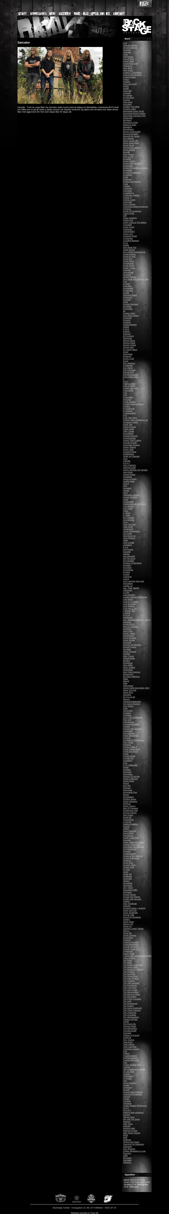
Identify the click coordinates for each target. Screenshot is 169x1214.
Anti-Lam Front (130, 84)
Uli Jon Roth (128, 1072)
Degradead (128, 272)
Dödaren (127, 322)
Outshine (127, 715)
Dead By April (129, 256)
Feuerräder (128, 397)
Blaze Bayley (129, 150)
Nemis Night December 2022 (136, 688)
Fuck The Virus (130, 418)
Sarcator (127, 840)
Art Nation (127, 95)
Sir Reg (126, 869)
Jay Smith (127, 533)
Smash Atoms (129, 894)
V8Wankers (128, 1076)
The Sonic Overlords (132, 1008)
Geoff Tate (128, 424)
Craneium (127, 229)
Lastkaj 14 (128, 586)
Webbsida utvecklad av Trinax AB (84, 1213)
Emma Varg (128, 347)
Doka (125, 302)
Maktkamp (128, 617)
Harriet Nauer (129, 474)
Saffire (126, 829)
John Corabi (128, 543)
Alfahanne (127, 66)
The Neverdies (130, 997)
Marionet (127, 629)
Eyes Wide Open (131, 377)
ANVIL (126, 86)
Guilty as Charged (131, 456)
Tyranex (126, 1067)
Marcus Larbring (130, 627)
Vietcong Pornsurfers (132, 1094)
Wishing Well (129, 1128)
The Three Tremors (132, 1010)
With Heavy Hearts (131, 1133)
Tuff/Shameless (130, 1058)
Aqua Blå (127, 91)
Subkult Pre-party (131, 942)
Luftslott (126, 613)
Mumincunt (128, 674)
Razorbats (128, 774)
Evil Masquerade (130, 374)
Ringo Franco (129, 806)
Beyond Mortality (130, 134)
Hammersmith (129, 468)
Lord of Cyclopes (131, 602)
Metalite (126, 654)
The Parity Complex (132, 999)
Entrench (127, 356)
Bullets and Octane (132, 182)
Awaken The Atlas (131, 107)
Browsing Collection (132, 172)
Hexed (126, 490)
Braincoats (128, 166)
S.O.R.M (127, 822)
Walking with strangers (133, 1112)
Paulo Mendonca (131, 736)
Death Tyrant (129, 268)
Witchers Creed (130, 1131)
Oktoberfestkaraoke (132, 701)
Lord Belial (128, 599)
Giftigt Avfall (128, 429)
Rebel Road (128, 781)
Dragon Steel (129, 313)
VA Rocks (127, 1078)
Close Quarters (130, 218)
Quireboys (128, 760)
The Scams (128, 1006)
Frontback (127, 411)
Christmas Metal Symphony (135, 206)
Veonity (126, 1090)
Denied (126, 284)
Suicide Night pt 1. (131, 949)
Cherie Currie (129, 200)
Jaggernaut (128, 529)
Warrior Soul (128, 1117)
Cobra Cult (128, 220)
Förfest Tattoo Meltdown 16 (135, 420)
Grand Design (129, 438)
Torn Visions (128, 1040)
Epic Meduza (129, 363)
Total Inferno (128, 1044)
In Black (126, 513)
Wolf (125, 1137)
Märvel (126, 681)
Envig (125, 361)
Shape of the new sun (133, 856)
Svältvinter (128, 951)
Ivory (125, 522)
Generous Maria (130, 422)
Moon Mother (129, 667)
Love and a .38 (130, 608)
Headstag (127, 477)
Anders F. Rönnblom (132, 73)
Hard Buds (128, 472)
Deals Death (128, 266)
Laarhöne (127, 577)
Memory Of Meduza (132, 645)
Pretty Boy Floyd (130, 751)
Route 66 (127, 817)
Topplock (127, 1037)
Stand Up (127, 926)
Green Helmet (129, 447)
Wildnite (126, 1126)
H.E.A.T (126, 463)
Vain (125, 1081)
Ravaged (127, 772)
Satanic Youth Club (132, 844)
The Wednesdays (131, 1017)
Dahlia (126, 245)
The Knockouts (130, 985)
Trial (125, 1051)
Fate (125, 393)
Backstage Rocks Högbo (134, 113)
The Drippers (129, 972)
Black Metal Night (131, 143)
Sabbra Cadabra (130, 824)
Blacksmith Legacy (131, 147)
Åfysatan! (127, 1158)
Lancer (126, 579)
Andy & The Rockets (132, 75)
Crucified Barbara (131, 241)
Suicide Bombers (131, 947)
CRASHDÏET (129, 231)
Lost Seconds (129, 604)
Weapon (127, 1121)
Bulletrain (127, 179)
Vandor (126, 1085)
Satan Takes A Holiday (133, 842)
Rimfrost (127, 804)
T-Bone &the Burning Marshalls (137, 956)
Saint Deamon (129, 831)
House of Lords (130, 497)
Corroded (127, 225)
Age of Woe (128, 59)
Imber (125, 511)
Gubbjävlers (128, 454)
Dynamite (127, 318)
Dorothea (127, 306)
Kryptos (126, 572)
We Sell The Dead (131, 1119)
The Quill (127, 1001)
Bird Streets (128, 138)
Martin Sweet (129, 633)
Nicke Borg (128, 692)
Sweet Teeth (128, 953)
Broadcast (127, 170)
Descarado (128, 288)
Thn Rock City (129, 1024)
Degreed (127, 275)
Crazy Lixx (128, 234)
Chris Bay (127, 202)
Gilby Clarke (128, 431)
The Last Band (130, 988)
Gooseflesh (128, 434)
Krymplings (128, 570)
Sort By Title (128, 915)
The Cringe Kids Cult (132, 965)
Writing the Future (131, 1142)
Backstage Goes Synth (133, 111)
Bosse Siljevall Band (132, 163)
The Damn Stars (130, 967)
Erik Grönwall (129, 370)
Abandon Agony (130, 45)
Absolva (126, 50)
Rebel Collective (130, 779)
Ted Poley (127, 960)
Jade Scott (128, 527)
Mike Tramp (128, 656)
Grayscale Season (131, 445)
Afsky (125, 54)
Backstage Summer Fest (134, 116)
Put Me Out (128, 758)
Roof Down (128, 815)
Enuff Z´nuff (128, 359)
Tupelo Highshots (131, 1060)
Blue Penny (128, 154)
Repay (126, 795)
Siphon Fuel (128, 867)
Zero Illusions (129, 1149)
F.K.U (125, 381)
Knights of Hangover (132, 563)
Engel (125, 352)
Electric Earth (129, 343)
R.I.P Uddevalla (130, 765)
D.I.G (125, 243)
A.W (125, 43)
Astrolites (127, 104)
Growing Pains (130, 452)
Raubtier (127, 770)
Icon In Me (128, 508)
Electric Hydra (129, 345)
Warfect (126, 1115)
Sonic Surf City (130, 910)
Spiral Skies (128, 922)
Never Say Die (129, 690)
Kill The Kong (129, 558)
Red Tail (127, 785)
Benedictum (128, 129)
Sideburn (127, 860)
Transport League (131, 1049)
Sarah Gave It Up (131, 838)
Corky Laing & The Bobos (135, 222)
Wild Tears (128, 1124)
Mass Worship (129, 638)
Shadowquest (129, 854)
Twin (125, 1062)
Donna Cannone (130, 304)
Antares (126, 82)
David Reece (129, 250)
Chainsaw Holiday (131, 195)
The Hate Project (131, 978)
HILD (125, 493)
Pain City (127, 720)
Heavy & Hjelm (130, 479)
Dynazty (127, 320)
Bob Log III (128, 157)
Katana (126, 554)
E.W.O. (126, 329)
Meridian (127, 649)
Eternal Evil (128, 372)
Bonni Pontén (129, 161)
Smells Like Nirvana (132, 899)
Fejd (125, 395)
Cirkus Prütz (128, 213)
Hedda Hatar (129, 481)
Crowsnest (128, 238)
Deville (126, 293)
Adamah (127, 52)
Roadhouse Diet (130, 810)
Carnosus (127, 191)
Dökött (126, 327)
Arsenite (127, 93)
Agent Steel (128, 61)
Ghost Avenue (129, 427)
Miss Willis (128, 665)
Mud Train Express (131, 672)
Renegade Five (130, 792)
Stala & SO (128, 924)
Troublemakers (130, 1056)
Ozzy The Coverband (133, 717)
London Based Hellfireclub (135, 597)
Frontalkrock (128, 409)
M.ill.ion (126, 615)
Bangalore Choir (130, 122)
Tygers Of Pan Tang (132, 1065)
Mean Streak (129, 640)
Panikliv (126, 726)
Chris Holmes (129, 204)
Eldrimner (127, 338)
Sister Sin (127, 874)
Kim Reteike (128, 561)
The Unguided (129, 1015)
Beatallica (127, 127)
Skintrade (127, 879)
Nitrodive (127, 695)
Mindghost (128, 663)
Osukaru (127, 713)
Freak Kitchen (129, 402)
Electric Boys (129, 340)
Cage (125, 184)
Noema (126, 699)
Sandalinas (128, 835)
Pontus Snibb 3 (130, 747)
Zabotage (127, 1146)
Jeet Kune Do (129, 536)
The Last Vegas (130, 990)
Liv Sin (126, 592)
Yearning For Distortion (133, 1144)
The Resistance (130, 1003)
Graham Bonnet (130, 436)
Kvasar (126, 574)
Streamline (128, 938)
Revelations (128, 797)
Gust (125, 459)
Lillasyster (127, 590)
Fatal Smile (128, 390)
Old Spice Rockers (131, 704)
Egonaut (127, 334)
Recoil (126, 783)
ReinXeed (127, 790)
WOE (125, 1135)
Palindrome (128, 722)
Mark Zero (128, 631)
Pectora (126, 738)
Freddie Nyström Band (133, 404)
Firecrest (127, 399)
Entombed (128, 354)
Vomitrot (127, 1101)
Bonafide (127, 159)
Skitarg (126, 881)
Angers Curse (129, 77)
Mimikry (126, 661)
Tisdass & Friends (131, 1035)
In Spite (126, 515)
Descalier (127, 286)
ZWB (125, 1156)
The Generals (129, 974)
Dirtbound (127, 297)
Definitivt (127, 270)
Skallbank (127, 876)
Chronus (127, 209)
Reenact (127, 788)
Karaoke (127, 552)
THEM (126, 1022)
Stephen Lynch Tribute (133, 928)
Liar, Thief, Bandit (131, 588)
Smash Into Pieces (131, 897)
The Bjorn (127, 963)
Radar (126, 767)
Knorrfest (127, 567)
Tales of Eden (129, 958)
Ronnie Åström (130, 813)
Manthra (127, 622)
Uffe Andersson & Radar (134, 1069)
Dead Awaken (129, 254)
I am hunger (128, 506)
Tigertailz (127, 1033)
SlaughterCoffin (130, 890)
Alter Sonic (128, 70)
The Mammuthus (131, 992)
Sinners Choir (129, 865)
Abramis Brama (130, 48)
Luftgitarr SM (129, 611)
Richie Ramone (130, 801)
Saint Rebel (128, 833)
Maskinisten (128, 636)
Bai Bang (127, 120)
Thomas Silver (129, 1026)
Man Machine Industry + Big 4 (136, 620)
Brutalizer (127, 175)
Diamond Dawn (130, 295)
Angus (126, 79)
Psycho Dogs (129, 756)
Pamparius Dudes (131, 724)
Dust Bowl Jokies (131, 315)
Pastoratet (128, 731)
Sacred (126, 826)
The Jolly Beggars (131, 983)
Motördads (128, 670)
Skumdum (127, 885)
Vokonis (126, 1097)
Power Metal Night (131, 749)
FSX (125, 415)
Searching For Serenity (133, 847)
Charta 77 (127, 197)
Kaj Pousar (128, 549)
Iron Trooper (128, 518)
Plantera (127, 745)
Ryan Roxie (128, 820)
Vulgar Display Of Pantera (135, 1106)
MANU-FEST (129, 624)
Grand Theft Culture (132, 440)
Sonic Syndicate (130, 913)
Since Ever (128, 863)
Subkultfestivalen (131, 944)
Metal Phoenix (129, 651)
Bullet (125, 177)
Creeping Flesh (130, 236)
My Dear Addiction (131, 676)
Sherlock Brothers (131, 858)
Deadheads (128, 263)
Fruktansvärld (129, 413)
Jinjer (125, 540)
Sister (125, 872)
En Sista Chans (130, 350)
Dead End (127, 259)
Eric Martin (128, 368)
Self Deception (130, 849)
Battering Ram (129, 125)
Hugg (125, 499)
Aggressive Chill (130, 63)
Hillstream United (131, 495)
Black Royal (128, 145)
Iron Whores (128, 520)
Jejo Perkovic (129, 538)
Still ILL (126, 931)
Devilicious (128, 290)
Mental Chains (129, 647)
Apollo (126, 88)
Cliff (125, 216)
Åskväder (127, 1160)
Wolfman (127, 1140)
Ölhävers (127, 1162)
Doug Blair (128, 309)
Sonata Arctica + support (134, 908)
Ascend (126, 100)
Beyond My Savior (131, 136)
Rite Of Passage (130, 808)
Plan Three (128, 742)
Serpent (126, 851)
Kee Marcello (129, 556)
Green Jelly (128, 449)
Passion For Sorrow (132, 729)
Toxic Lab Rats (130, 1047)
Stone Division (129, 935)
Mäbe (125, 679)
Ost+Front (127, 711)
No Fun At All (129, 697)
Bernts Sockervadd (132, 132)
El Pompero (128, 336)
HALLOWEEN (129, 465)
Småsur (126, 901)
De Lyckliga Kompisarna (134, 252)
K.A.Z (125, 547)
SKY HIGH (128, 888)
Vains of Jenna (130, 1083)
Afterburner (128, 57)
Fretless (126, 406)
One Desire (128, 706)
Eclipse (126, 331)
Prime (126, 754)
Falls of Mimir (129, 386)
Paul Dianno (128, 733)
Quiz (125, 763)
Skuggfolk (127, 883)
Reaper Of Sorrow (131, 776)
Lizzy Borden (129, 595)
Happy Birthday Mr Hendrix (135, 470)
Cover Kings (128, 227)
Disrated (127, 300)
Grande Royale (130, 443)
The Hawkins (129, 981)
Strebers (127, 940)
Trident (126, 1053)
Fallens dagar (129, 384)
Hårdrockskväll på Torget (134, 504)
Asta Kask (127, 102)
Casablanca (128, 193)
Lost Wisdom (129, 606)
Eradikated (128, 365)
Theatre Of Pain (130, 1019)
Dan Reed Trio (129, 247)
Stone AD (127, 933)
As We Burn (128, 97)
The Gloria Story (130, 976)
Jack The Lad (129, 524)
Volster (126, 1099)
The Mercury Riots (131, 994)
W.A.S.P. (127, 1110)
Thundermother (130, 1028)
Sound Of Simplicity (132, 917)
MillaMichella (129, 658)
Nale (125, 683)
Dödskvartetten (130, 325)
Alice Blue (127, 68)
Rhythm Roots (129, 799)
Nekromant (128, 686)
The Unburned (129, 1013)
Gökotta (126, 461)
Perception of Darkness (134, 740)
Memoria (127, 642)
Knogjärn (127, 565)
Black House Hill (130, 141)
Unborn (126, 1074)
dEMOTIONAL (129, 277)
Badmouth (128, 118)
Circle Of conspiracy (132, 211)
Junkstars (127, 545)
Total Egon (128, 1042)
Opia (125, 708)
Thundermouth (130, 1031)
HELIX (126, 483)
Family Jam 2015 (131, 388)
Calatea (126, 186)
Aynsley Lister (129, 109)
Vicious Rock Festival (133, 1092)
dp (124, 311)
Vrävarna (127, 1103)
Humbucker (128, 502)
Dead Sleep (128, 261)
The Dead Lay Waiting (133, 969)
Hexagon (127, 488)
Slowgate (127, 892)
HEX (125, 486)
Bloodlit (126, 152)
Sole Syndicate (130, 904)
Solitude (127, 906)
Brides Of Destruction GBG (135, 168)
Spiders (126, 919)
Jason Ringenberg (131, 531)
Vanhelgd (127, 1087)
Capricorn (127, 188)
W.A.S (126, 1108)
